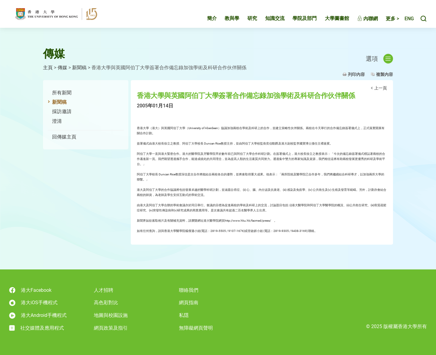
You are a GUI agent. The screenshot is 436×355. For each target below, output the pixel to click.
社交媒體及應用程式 (36, 328)
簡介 (205, 20)
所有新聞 (61, 93)
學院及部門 (298, 20)
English (406, 20)
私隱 (184, 315)
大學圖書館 (331, 20)
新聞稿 (79, 67)
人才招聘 (103, 290)
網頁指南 (188, 302)
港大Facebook (30, 290)
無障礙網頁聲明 (196, 328)
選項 (379, 59)
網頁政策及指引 (111, 328)
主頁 (48, 67)
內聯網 (361, 20)
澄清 (57, 121)
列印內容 (356, 74)
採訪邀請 (61, 111)
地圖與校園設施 (111, 315)
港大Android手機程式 (38, 315)
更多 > (386, 20)
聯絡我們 (188, 290)
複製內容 (384, 74)
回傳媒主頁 (64, 137)
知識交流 (268, 20)
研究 (246, 20)
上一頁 (380, 88)
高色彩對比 (106, 302)
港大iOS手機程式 (33, 303)
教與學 (225, 20)
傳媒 (62, 67)
